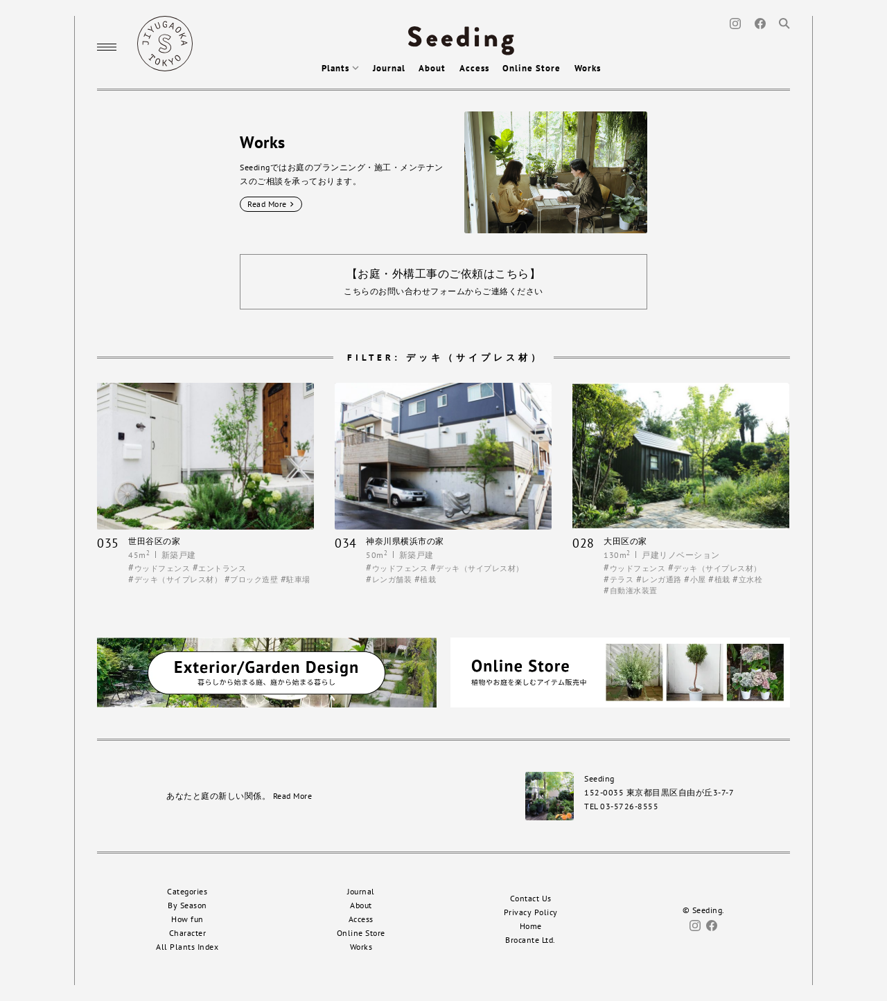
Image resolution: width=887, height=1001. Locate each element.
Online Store (531, 68)
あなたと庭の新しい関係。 (239, 796)
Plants (340, 68)
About (432, 68)
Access (474, 68)
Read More (271, 204)
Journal (389, 68)
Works (587, 68)
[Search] (784, 22)
